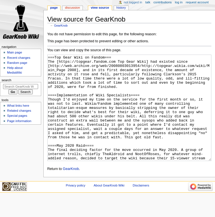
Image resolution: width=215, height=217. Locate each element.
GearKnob (61, 25)
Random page (17, 62)
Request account (197, 2)
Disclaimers (141, 206)
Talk (147, 2)
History (121, 7)
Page (54, 7)
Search (6, 80)
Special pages (17, 115)
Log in (179, 2)
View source (100, 7)
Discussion (72, 7)
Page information (19, 121)
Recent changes (18, 57)
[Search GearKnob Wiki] (20, 86)
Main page (14, 52)
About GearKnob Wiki (109, 206)
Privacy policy (75, 206)
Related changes (19, 110)
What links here (18, 105)
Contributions (162, 2)
